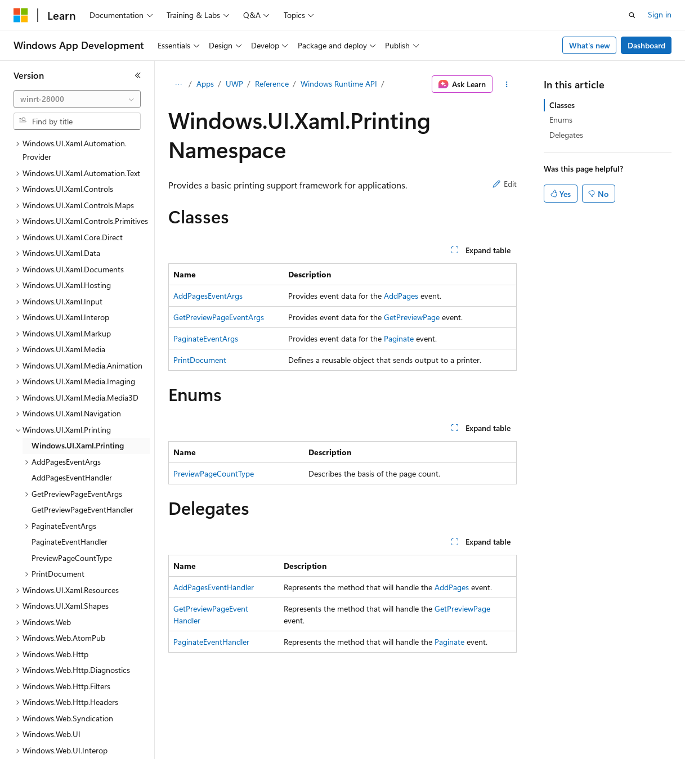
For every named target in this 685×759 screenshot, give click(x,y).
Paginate (399, 338)
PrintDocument (199, 359)
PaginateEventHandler (211, 641)
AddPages (401, 295)
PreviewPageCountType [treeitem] (72, 492)
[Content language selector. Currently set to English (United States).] (65, 743)
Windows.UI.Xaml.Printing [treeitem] (78, 379)
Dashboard (646, 45)
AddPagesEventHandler (213, 587)
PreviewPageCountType (213, 473)
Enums (560, 119)
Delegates (566, 134)
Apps (205, 83)
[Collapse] (138, 75)
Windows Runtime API (339, 83)
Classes (562, 105)
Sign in (659, 14)
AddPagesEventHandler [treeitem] (72, 411)
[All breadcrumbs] (178, 84)
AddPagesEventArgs (208, 295)
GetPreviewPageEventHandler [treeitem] (82, 443)
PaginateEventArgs (205, 338)
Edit (505, 183)
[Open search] (632, 15)
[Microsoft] (21, 15)
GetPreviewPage (412, 317)
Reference (272, 83)
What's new (589, 45)
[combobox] (77, 99)
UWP (234, 83)
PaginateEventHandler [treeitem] (70, 475)
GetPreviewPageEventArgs (218, 317)
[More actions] (507, 84)
